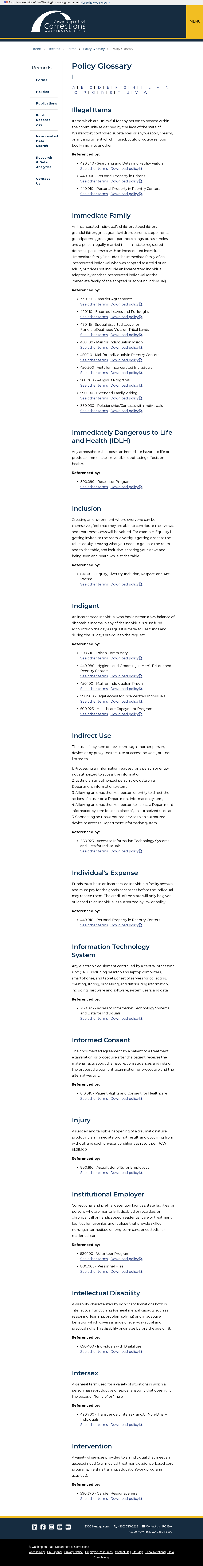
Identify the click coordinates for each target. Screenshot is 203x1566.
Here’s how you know (94, 2)
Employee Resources (99, 1552)
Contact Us (43, 181)
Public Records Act (43, 120)
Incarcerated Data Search (45, 141)
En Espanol (54, 1552)
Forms (71, 49)
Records (54, 49)
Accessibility (37, 1552)
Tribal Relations (155, 1552)
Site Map (137, 1552)
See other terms (94, 169)
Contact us (151, 1526)
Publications (45, 103)
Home (36, 49)
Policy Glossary (94, 49)
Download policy (124, 169)
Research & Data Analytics (44, 162)
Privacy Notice (73, 1552)
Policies (42, 92)
